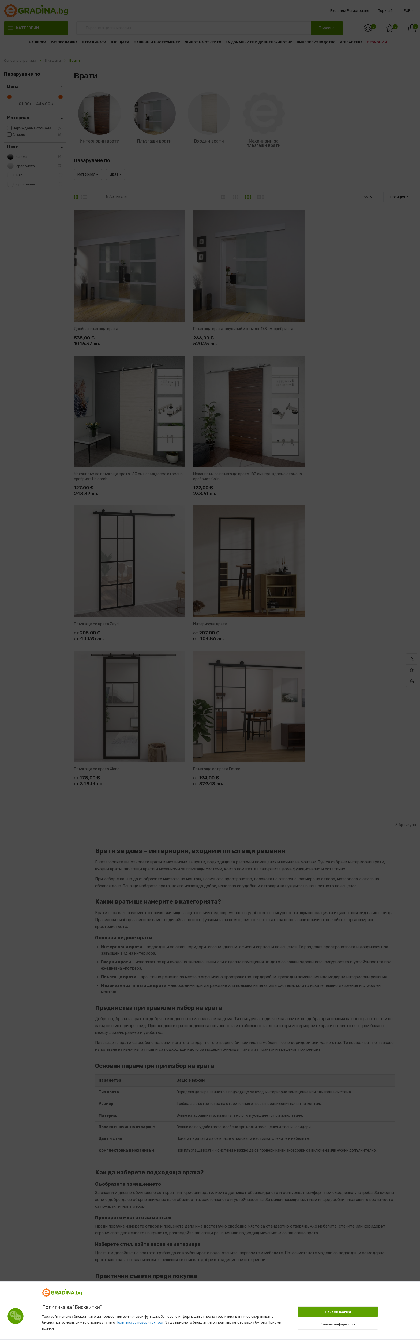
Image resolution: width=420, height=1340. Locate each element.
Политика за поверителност (140, 1322)
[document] (210, 1308)
